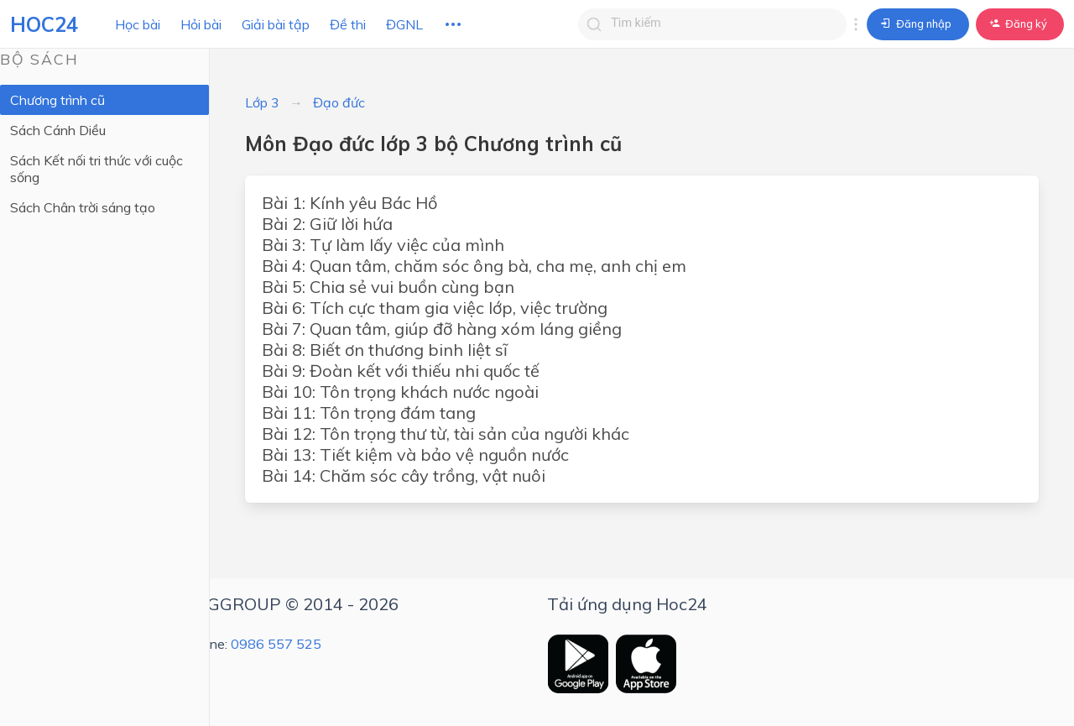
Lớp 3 (262, 102)
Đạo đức (339, 102)
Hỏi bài (201, 24)
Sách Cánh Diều (58, 130)
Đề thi (348, 24)
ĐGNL (404, 24)
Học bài (137, 24)
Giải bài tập (276, 24)
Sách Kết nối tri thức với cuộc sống (96, 168)
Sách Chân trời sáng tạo (82, 207)
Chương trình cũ (57, 99)
